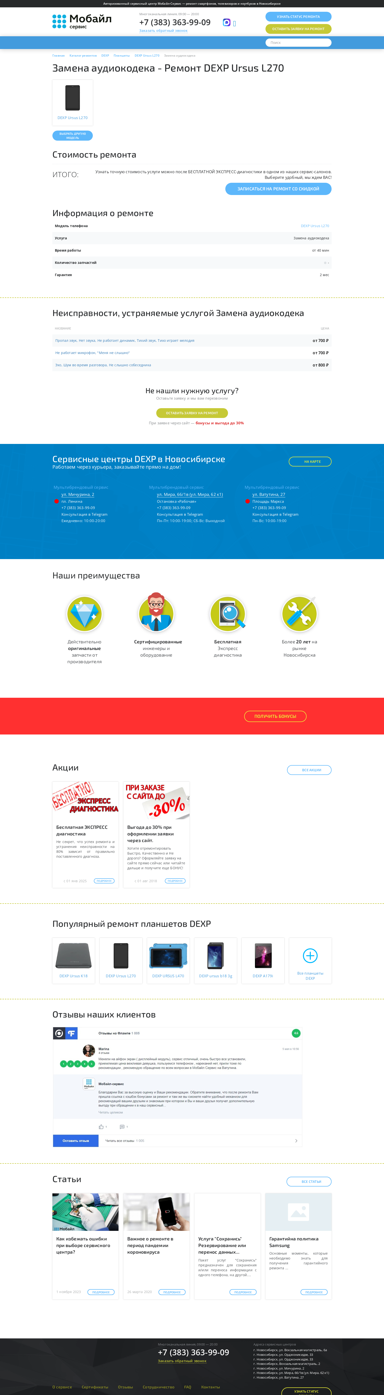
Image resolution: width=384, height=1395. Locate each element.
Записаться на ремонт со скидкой (278, 188)
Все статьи (307, 1182)
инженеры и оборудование (158, 648)
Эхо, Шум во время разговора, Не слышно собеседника (103, 365)
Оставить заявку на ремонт (192, 413)
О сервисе (62, 1386)
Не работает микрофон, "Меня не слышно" (92, 352)
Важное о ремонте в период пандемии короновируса (150, 1245)
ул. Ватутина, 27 (268, 494)
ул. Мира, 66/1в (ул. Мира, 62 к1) (190, 494)
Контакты (210, 1386)
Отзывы (125, 1386)
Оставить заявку (298, 29)
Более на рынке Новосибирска (299, 648)
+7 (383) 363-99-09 (175, 22)
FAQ (188, 1386)
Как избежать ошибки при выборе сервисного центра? (83, 1245)
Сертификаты (95, 1386)
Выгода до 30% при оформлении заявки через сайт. (150, 833)
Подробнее (104, 880)
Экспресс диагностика (228, 648)
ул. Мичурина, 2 (77, 494)
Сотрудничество (158, 1386)
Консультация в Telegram (84, 514)
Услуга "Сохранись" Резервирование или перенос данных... (222, 1245)
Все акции (307, 770)
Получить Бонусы (275, 716)
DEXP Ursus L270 (315, 225)
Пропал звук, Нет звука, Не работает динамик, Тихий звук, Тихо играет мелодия (124, 340)
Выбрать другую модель (73, 135)
